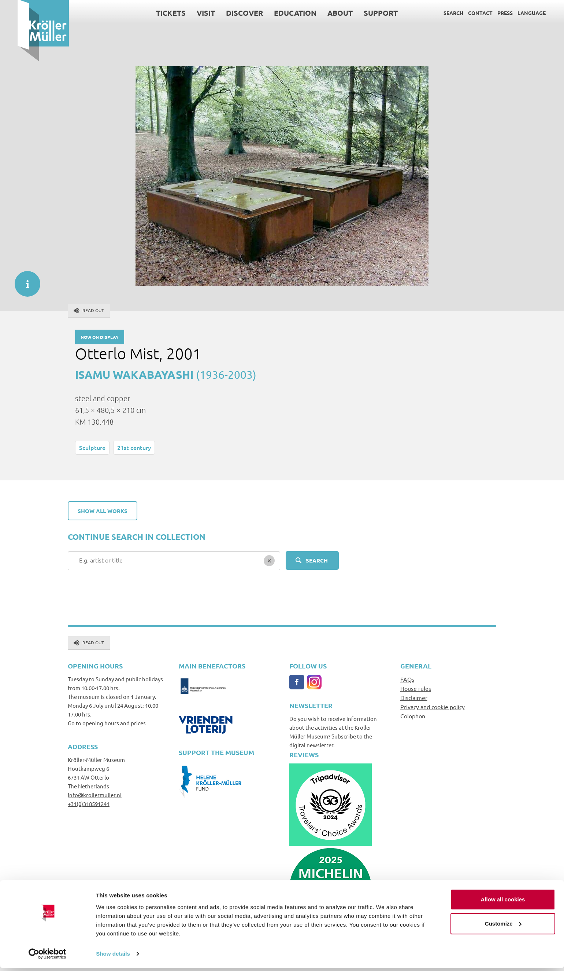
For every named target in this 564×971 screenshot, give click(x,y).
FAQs (407, 679)
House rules (415, 688)
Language (514, 13)
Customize (503, 926)
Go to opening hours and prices (107, 722)
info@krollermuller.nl (95, 794)
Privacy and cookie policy (432, 706)
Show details (113, 956)
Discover (226, 13)
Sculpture (92, 447)
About (322, 13)
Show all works (102, 510)
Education (277, 13)
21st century (134, 447)
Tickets (153, 13)
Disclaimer (413, 697)
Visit (188, 13)
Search (436, 13)
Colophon (412, 715)
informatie (24, 280)
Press (487, 13)
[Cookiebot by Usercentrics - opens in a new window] (47, 956)
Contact (462, 13)
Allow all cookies (503, 902)
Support (363, 13)
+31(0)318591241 (89, 803)
